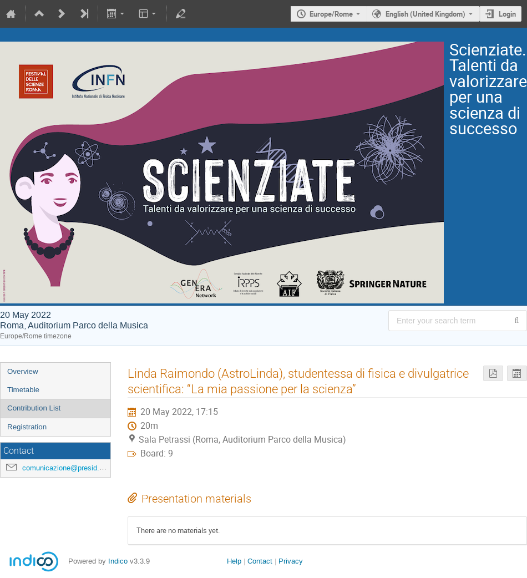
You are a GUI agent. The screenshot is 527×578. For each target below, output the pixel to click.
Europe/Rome (331, 14)
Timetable (23, 390)
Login (507, 14)
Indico (118, 561)
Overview (22, 371)
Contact (259, 561)
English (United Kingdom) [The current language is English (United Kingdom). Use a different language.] (425, 14)
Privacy (290, 561)
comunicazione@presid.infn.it (69, 468)
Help (234, 561)
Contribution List (33, 408)
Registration (27, 427)
